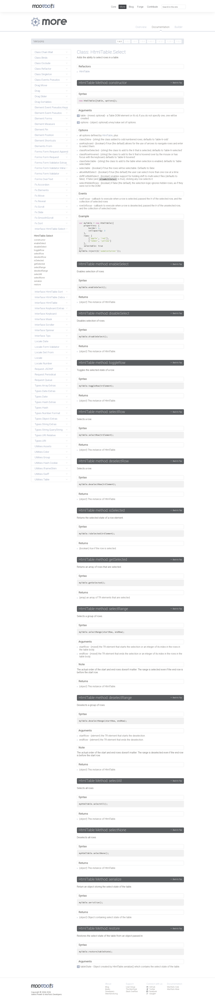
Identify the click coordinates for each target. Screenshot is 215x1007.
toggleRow (39, 250)
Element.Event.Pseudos (48, 112)
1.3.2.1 (160, 41)
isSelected (39, 260)
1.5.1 (135, 41)
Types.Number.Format (47, 413)
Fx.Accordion (42, 184)
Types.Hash (41, 407)
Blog (131, 6)
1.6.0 (119, 41)
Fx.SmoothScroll (44, 217)
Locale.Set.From (44, 352)
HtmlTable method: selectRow (102, 412)
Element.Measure (45, 123)
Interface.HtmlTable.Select (50, 228)
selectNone (39, 277)
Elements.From (43, 146)
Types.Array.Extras (45, 385)
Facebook (151, 991)
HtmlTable (84, 71)
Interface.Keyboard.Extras (49, 308)
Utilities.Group (42, 457)
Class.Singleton (43, 74)
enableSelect (40, 243)
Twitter (150, 989)
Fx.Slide (39, 212)
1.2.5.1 (170, 41)
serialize (38, 281)
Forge (140, 6)
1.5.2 (127, 41)
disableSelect (40, 247)
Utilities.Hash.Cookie (46, 462)
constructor (39, 240)
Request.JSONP (44, 368)
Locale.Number (43, 363)
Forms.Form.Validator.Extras (51, 162)
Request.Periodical (45, 374)
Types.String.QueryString (49, 429)
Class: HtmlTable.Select (101, 52)
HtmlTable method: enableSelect (104, 264)
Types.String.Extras (45, 424)
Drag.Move (41, 85)
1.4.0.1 (151, 41)
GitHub (150, 987)
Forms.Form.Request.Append (51, 151)
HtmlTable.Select (43, 235)
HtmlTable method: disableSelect (104, 313)
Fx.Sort (39, 223)
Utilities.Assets (43, 446)
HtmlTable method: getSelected (103, 559)
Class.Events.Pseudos (47, 79)
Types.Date (41, 396)
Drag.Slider (41, 96)
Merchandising (111, 994)
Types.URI (40, 440)
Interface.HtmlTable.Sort (49, 291)
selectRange (40, 267)
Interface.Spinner (44, 330)
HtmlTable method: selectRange (103, 609)
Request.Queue (43, 379)
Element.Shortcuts (45, 140)
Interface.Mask (43, 319)
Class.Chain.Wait (44, 52)
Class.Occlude (42, 63)
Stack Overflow (132, 991)
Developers (109, 991)
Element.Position (44, 135)
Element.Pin (41, 129)
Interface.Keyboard (45, 313)
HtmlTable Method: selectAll (100, 781)
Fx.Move (39, 195)
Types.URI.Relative (45, 435)
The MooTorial (131, 989)
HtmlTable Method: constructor (103, 83)
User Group (130, 987)
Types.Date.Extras (45, 391)
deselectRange (41, 271)
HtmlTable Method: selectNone (102, 830)
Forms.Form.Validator (47, 173)
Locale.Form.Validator (47, 346)
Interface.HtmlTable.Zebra (50, 297)
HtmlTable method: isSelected (102, 510)
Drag (37, 90)
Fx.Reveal (40, 201)
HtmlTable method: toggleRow (102, 363)
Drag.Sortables (43, 101)
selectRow (39, 253)
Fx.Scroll (39, 206)
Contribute (152, 6)
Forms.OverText (44, 179)
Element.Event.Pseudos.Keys (51, 107)
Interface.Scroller (44, 324)
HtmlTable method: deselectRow (104, 461)
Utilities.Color (42, 451)
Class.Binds (41, 57)
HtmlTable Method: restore (99, 928)
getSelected (39, 264)
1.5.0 (142, 41)
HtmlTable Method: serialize (100, 879)
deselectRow (40, 257)
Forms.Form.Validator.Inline (50, 168)
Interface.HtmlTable (46, 302)
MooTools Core (173, 987)
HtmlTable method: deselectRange (105, 698)
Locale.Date (41, 341)
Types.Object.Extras (46, 418)
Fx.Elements (42, 190)
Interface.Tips (42, 335)
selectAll (38, 274)
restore (37, 284)
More (122, 6)
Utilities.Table (42, 479)
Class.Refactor (43, 68)
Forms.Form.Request (47, 157)
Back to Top (177, 83)
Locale (38, 357)
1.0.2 (178, 41)
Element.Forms (43, 118)
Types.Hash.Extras (45, 402)
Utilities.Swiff (42, 473)
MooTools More (173, 989)
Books (107, 989)
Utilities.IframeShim (46, 468)
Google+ (151, 994)
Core (113, 6)
